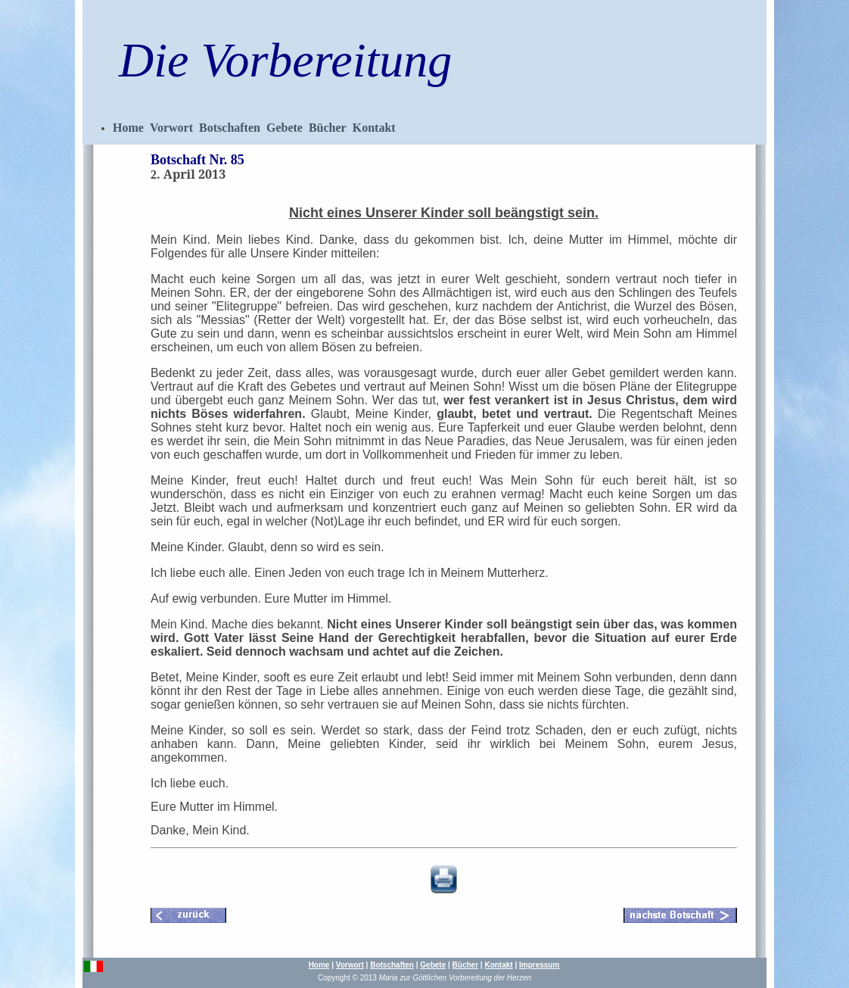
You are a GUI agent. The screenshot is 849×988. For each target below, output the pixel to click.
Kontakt (374, 127)
